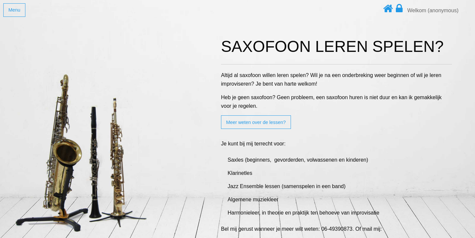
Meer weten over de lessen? (256, 122)
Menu (14, 10)
